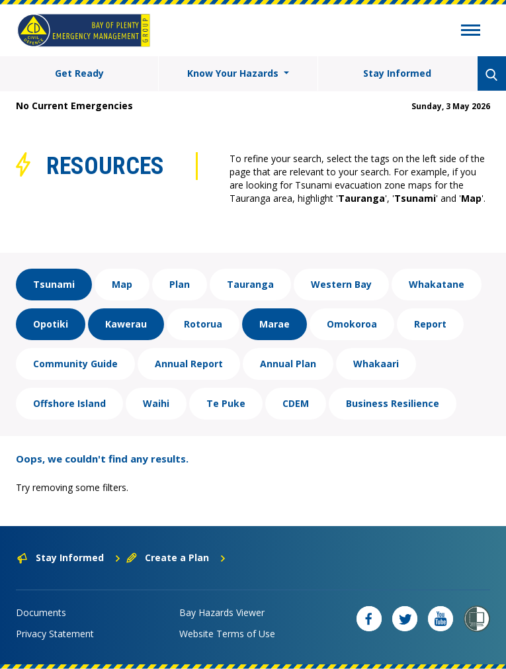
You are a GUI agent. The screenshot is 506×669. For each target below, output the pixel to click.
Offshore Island (69, 403)
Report (430, 324)
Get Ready (79, 73)
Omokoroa (352, 324)
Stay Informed (397, 73)
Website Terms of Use (227, 633)
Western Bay (341, 284)
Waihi (156, 403)
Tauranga (250, 284)
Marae (274, 324)
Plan (179, 284)
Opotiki (50, 324)
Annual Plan (288, 363)
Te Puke (225, 403)
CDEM (295, 403)
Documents (41, 612)
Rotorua (203, 324)
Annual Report (189, 363)
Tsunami (54, 284)
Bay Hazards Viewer (222, 612)
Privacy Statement (55, 633)
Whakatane (436, 284)
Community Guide (75, 363)
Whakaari (376, 363)
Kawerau (126, 324)
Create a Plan (176, 557)
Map (122, 284)
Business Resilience (392, 403)
